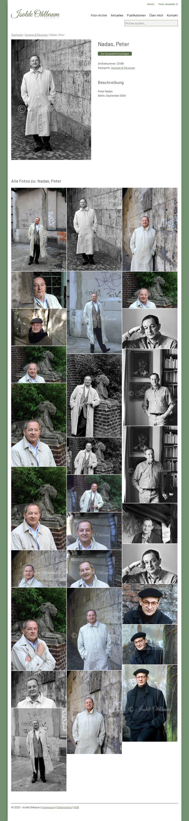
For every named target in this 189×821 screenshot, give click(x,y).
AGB (76, 807)
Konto (150, 4)
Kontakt (172, 15)
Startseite (17, 34)
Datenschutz (64, 807)
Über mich (156, 15)
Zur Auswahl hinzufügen (115, 53)
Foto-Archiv (99, 15)
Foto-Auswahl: (168, 4)
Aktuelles (117, 15)
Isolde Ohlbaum (35, 14)
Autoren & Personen (36, 34)
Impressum (48, 807)
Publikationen (136, 15)
